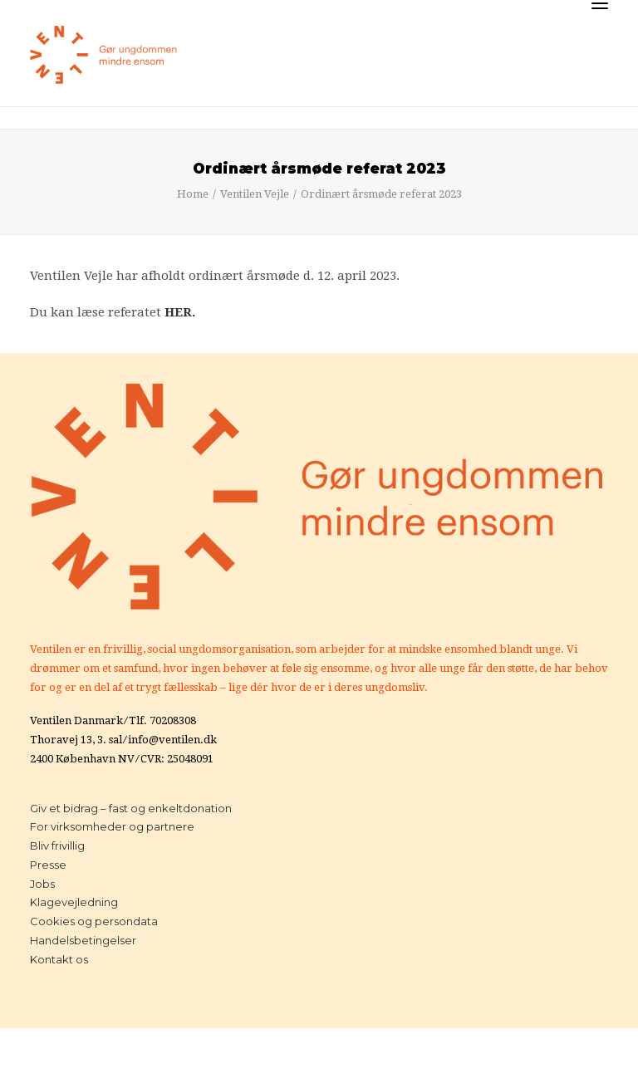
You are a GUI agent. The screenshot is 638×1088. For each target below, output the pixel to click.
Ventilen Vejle (254, 194)
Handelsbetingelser (83, 940)
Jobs (42, 883)
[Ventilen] (104, 55)
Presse (48, 864)
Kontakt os (59, 959)
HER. (179, 312)
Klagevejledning (74, 902)
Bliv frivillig (57, 845)
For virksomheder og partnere (112, 826)
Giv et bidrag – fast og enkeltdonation (131, 808)
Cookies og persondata (94, 921)
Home (193, 194)
